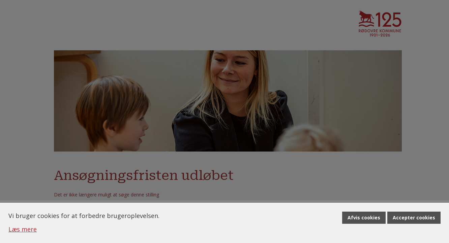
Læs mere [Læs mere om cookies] (22, 229)
